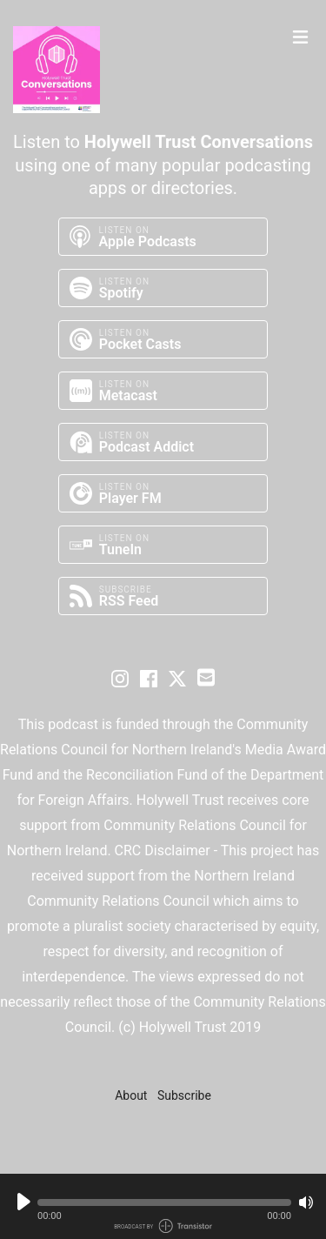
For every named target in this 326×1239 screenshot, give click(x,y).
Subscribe (184, 1095)
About (131, 1095)
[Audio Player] (163, 1206)
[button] (164, 1202)
